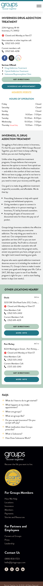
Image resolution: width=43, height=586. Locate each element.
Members (9, 510)
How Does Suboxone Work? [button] (18, 438)
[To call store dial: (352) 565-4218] (21, 51)
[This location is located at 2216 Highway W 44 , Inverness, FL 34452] (21, 29)
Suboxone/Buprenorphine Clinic (18, 74)
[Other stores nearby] (21, 339)
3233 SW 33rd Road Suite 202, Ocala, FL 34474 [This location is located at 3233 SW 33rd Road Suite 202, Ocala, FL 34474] (21, 302)
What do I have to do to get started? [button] (21, 400)
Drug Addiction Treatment (16, 68)
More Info (21, 333)
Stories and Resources (15, 517)
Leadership (9, 543)
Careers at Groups (13, 536)
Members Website (21, 92)
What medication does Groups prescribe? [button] (18, 428)
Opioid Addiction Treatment (16, 71)
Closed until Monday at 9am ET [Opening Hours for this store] (18, 35)
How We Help (11, 498)
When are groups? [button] (13, 411)
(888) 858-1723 (12, 558)
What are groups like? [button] (14, 416)
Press (7, 539)
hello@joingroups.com (15, 562)
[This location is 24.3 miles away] (36, 297)
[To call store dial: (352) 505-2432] (21, 43)
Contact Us (12, 552)
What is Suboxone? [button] (13, 433)
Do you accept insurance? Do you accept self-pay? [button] (20, 421)
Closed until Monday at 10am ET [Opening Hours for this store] (21, 306)
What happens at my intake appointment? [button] (17, 406)
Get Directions (21, 326)
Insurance (9, 506)
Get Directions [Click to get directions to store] (21, 79)
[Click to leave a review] (18, 58)
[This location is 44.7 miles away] (36, 344)
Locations (9, 502)
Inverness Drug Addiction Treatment (21, 20)
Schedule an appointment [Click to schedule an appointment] (21, 86)
